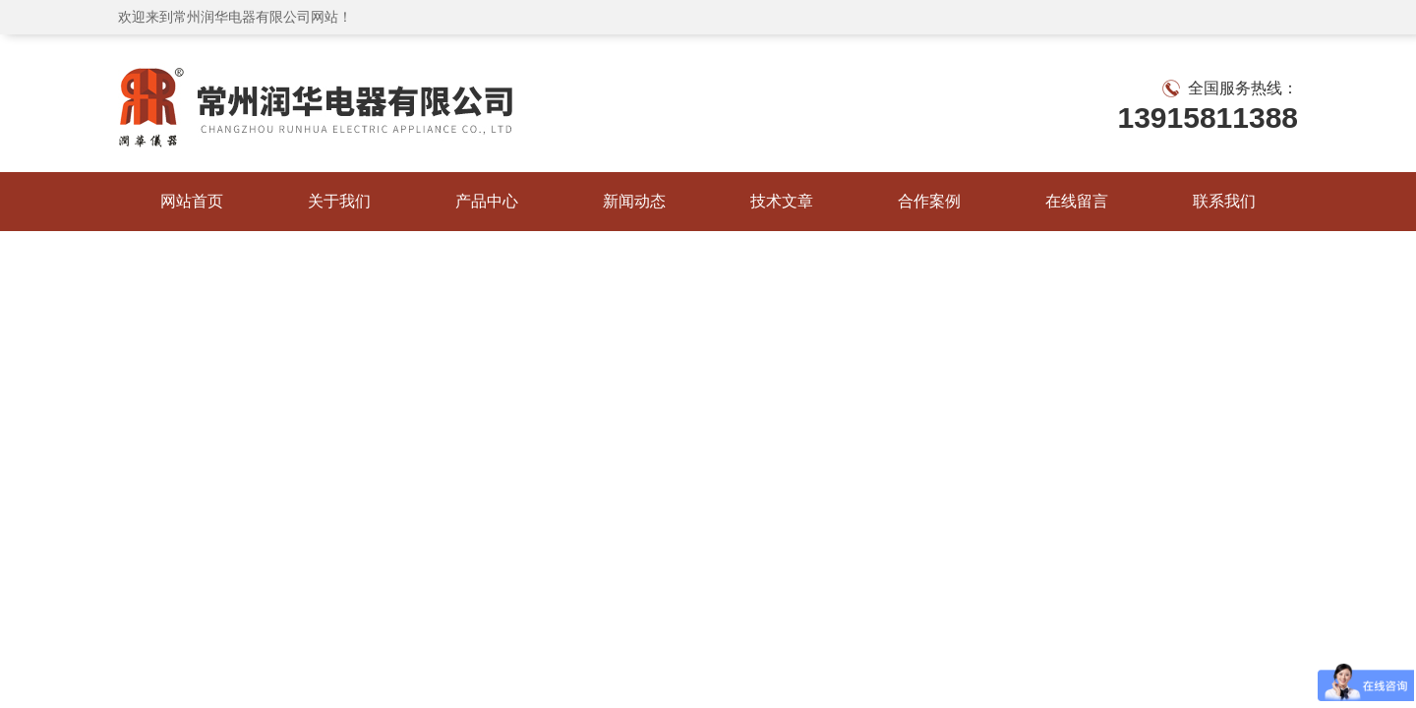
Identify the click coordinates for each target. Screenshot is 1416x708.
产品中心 (486, 201)
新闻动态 (634, 201)
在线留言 (1076, 201)
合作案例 (929, 201)
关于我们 (339, 201)
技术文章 (781, 201)
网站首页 (191, 201)
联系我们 (1224, 201)
